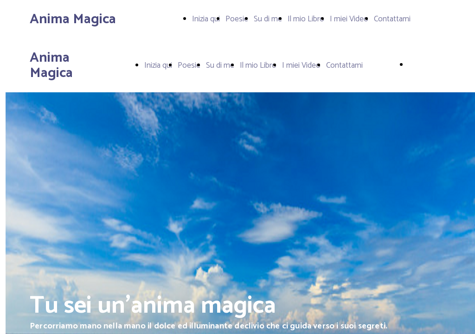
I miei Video (349, 19)
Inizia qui (206, 19)
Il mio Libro (306, 19)
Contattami (392, 19)
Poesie (236, 19)
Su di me (268, 19)
